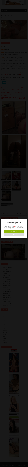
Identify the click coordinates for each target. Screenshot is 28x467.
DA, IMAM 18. (14, 231)
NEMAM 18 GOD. (13, 234)
